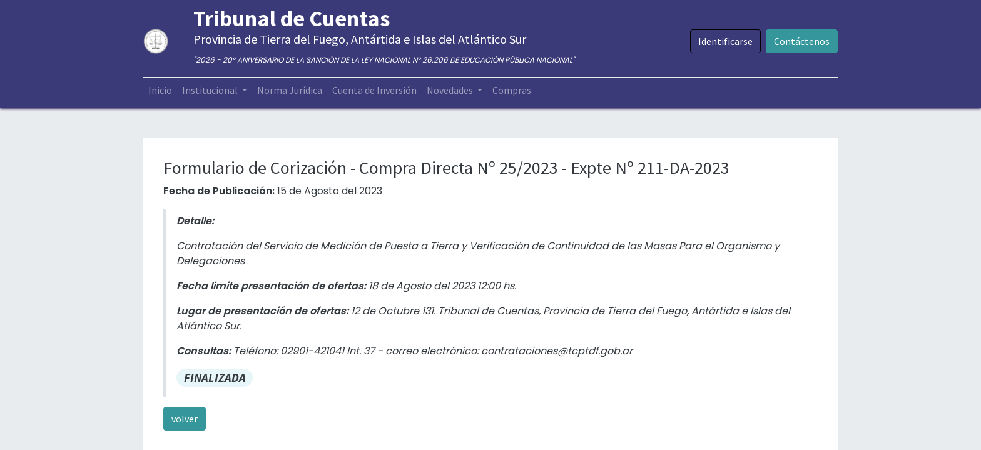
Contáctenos (802, 41)
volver (184, 418)
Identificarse (725, 41)
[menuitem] (160, 90)
